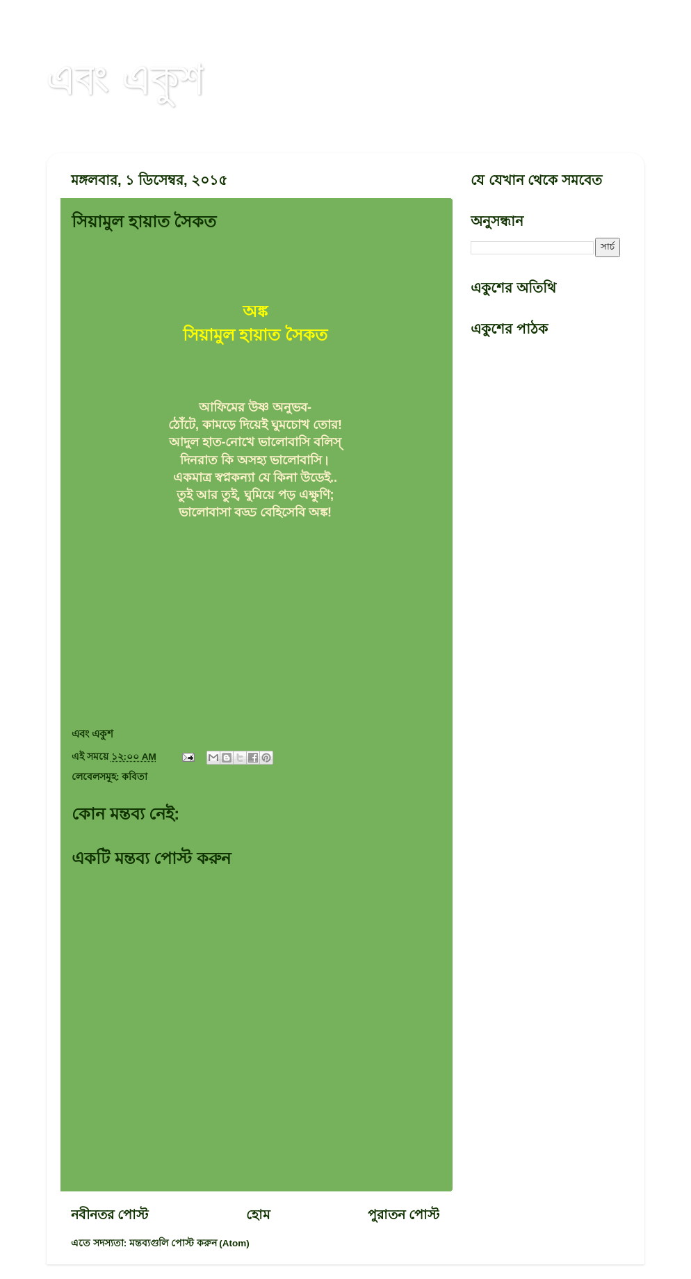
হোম (258, 1214)
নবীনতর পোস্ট (109, 1214)
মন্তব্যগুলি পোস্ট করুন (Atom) (189, 1243)
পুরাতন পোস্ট (403, 1214)
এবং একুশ (125, 78)
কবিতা (134, 777)
